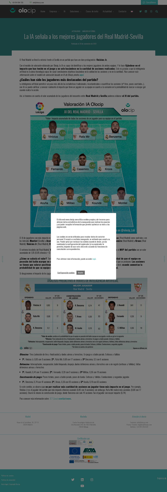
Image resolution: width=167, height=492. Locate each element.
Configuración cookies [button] (65, 272)
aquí (94, 258)
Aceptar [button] (80, 272)
